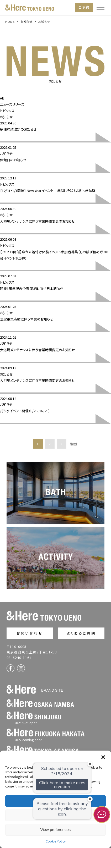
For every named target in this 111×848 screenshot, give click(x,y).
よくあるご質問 (81, 633)
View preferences (55, 829)
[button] (103, 757)
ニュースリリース (12, 104)
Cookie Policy (56, 841)
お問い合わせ (30, 633)
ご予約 (83, 7)
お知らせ (6, 116)
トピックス (7, 110)
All (2, 98)
